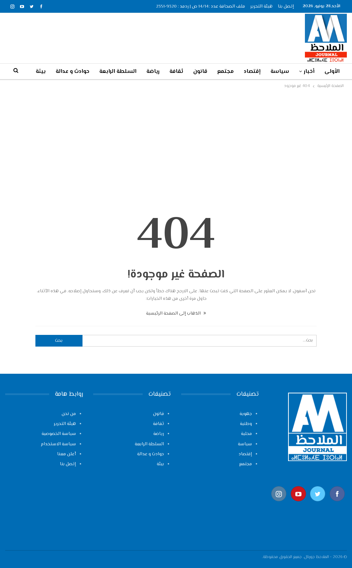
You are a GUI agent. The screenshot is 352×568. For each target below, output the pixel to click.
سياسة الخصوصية (59, 433)
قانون (200, 71)
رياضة (153, 71)
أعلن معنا (66, 454)
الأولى (332, 71)
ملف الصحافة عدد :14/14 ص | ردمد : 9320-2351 (200, 6)
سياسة (280, 71)
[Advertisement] (176, 142)
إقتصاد (252, 71)
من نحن (69, 414)
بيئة (160, 464)
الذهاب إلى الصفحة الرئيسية (176, 313)
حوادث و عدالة (150, 454)
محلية (246, 433)
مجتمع (225, 71)
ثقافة (176, 71)
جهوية (246, 414)
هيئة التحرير (261, 6)
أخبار (309, 71)
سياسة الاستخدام (58, 444)
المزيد (82, 71)
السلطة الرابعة (117, 71)
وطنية (246, 423)
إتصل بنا (286, 6)
